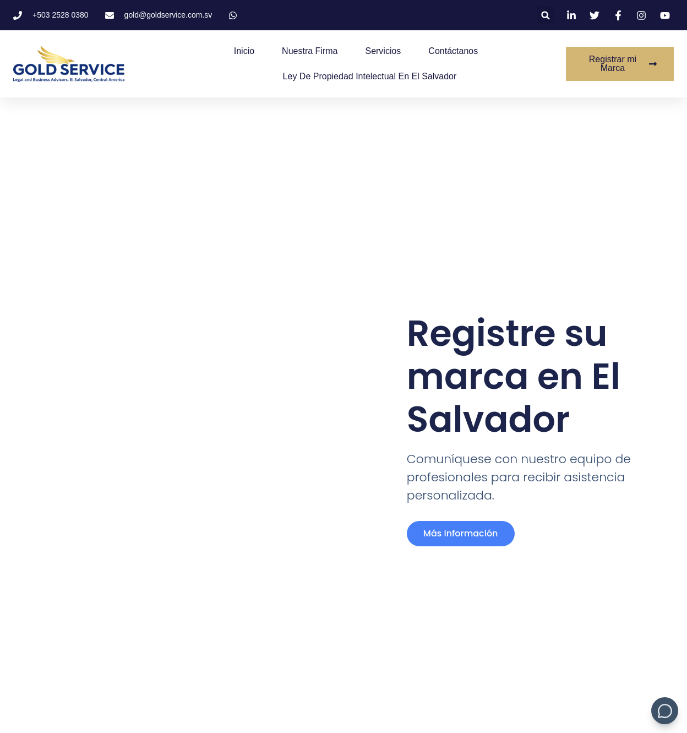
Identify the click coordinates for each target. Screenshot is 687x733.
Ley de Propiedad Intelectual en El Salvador (370, 76)
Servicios (383, 51)
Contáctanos (453, 51)
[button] (545, 15)
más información (460, 533)
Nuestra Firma (309, 51)
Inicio (244, 51)
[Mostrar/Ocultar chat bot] (664, 710)
